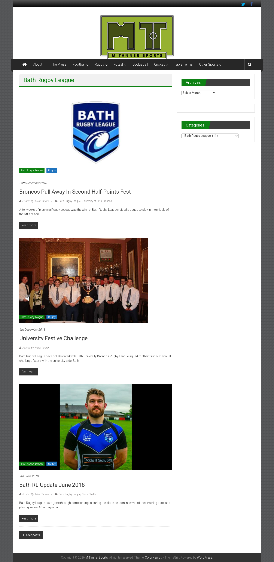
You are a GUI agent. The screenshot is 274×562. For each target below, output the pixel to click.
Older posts (32, 535)
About (37, 64)
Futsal (118, 64)
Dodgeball (140, 64)
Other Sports (208, 64)
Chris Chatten (89, 494)
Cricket (159, 64)
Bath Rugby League (32, 170)
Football (79, 64)
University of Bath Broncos (97, 201)
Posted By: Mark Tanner (35, 201)
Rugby (99, 64)
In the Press (57, 64)
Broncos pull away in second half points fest (75, 191)
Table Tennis (183, 64)
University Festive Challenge (53, 338)
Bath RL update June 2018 (52, 485)
